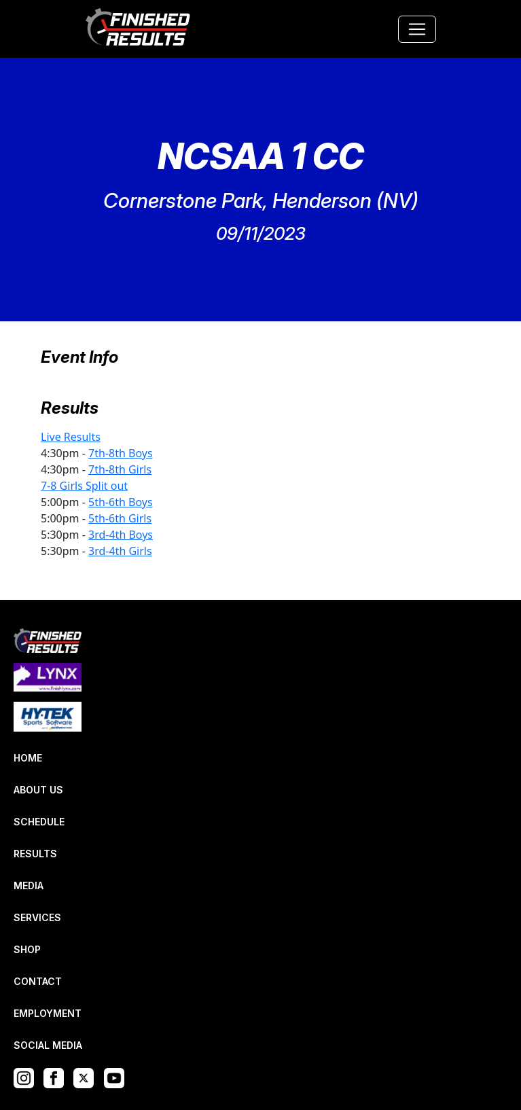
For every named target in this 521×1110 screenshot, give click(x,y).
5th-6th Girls (119, 518)
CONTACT (38, 981)
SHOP (27, 949)
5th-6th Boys (120, 502)
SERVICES (37, 917)
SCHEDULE (39, 821)
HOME (28, 758)
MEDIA (28, 885)
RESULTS (35, 853)
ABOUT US (38, 789)
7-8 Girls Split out (84, 485)
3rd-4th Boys (120, 534)
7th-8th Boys (120, 453)
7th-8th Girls (119, 469)
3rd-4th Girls (120, 550)
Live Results (71, 436)
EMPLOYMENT (48, 1013)
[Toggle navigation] (417, 29)
